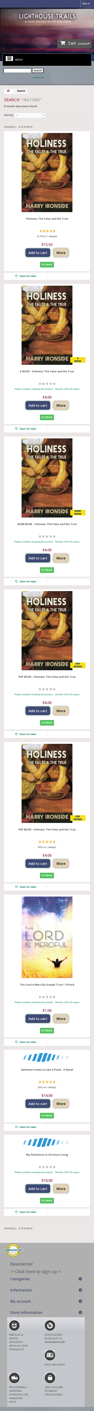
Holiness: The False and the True (47, 218)
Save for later (27, 276)
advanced (38, 77)
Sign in (86, 3)
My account (20, 1301)
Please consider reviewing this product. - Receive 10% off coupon (47, 389)
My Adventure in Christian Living (47, 1154)
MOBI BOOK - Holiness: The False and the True (47, 524)
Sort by (8, 115)
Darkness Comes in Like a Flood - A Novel (47, 1069)
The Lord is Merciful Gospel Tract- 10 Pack (47, 984)
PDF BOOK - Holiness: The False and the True (47, 677)
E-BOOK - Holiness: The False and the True (47, 371)
